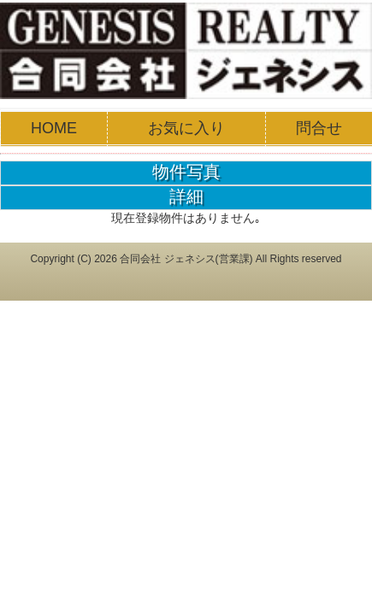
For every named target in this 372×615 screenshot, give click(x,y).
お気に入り (186, 128)
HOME (54, 128)
